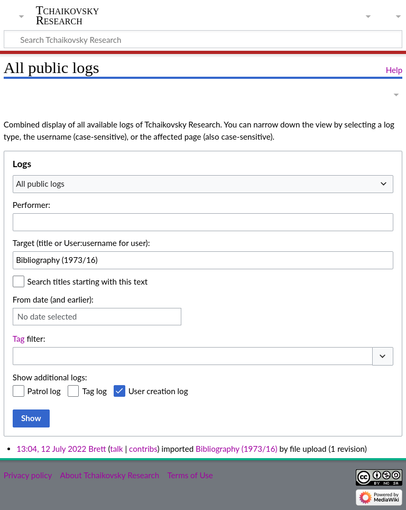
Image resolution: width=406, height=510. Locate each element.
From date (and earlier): (53, 299)
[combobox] (203, 184)
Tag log (94, 391)
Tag (19, 338)
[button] (382, 356)
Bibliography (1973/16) (236, 448)
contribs (143, 448)
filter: (29, 338)
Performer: (31, 205)
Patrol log (44, 391)
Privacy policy (28, 475)
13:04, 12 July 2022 (51, 448)
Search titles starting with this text (87, 281)
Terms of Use (190, 475)
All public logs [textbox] (40, 183)
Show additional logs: (50, 377)
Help (394, 70)
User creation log (158, 391)
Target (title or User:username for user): (81, 243)
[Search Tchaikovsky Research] (203, 39)
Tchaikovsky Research (67, 15)
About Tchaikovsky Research (109, 475)
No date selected (47, 316)
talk (116, 448)
